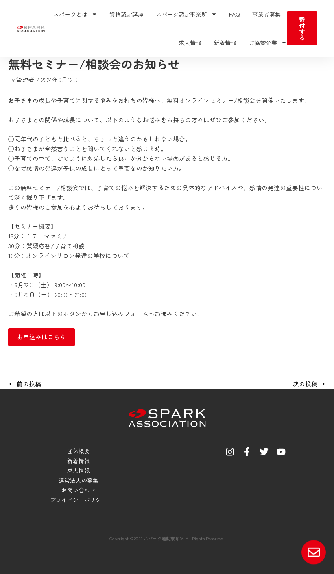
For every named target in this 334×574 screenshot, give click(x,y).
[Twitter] (264, 451)
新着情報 (225, 43)
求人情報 (190, 43)
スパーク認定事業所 (186, 14)
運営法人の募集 (78, 480)
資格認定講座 (126, 14)
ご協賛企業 (268, 43)
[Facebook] (246, 451)
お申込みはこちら (41, 336)
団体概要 (78, 451)
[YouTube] (281, 451)
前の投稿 (25, 384)
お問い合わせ (78, 490)
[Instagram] (229, 451)
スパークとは (75, 14)
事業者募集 (266, 14)
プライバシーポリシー (78, 500)
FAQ (234, 14)
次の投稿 (309, 384)
